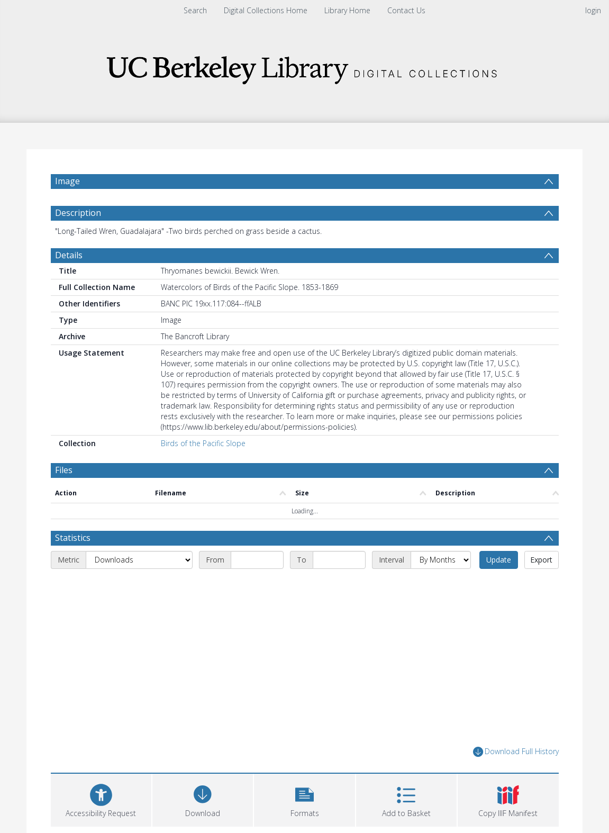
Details (69, 255)
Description (78, 213)
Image (67, 181)
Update (498, 560)
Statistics (72, 538)
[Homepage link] (305, 67)
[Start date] (257, 560)
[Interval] (441, 560)
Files (63, 470)
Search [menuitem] (195, 10)
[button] (304, 799)
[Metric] (139, 560)
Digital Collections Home (265, 10)
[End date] (339, 560)
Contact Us (406, 10)
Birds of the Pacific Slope (203, 443)
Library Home (347, 10)
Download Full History (516, 751)
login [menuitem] (593, 10)
